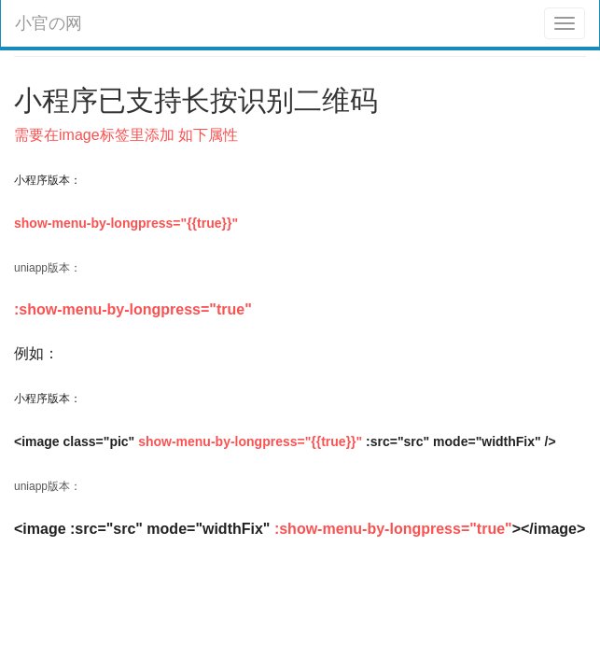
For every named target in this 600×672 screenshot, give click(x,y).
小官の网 (48, 23)
